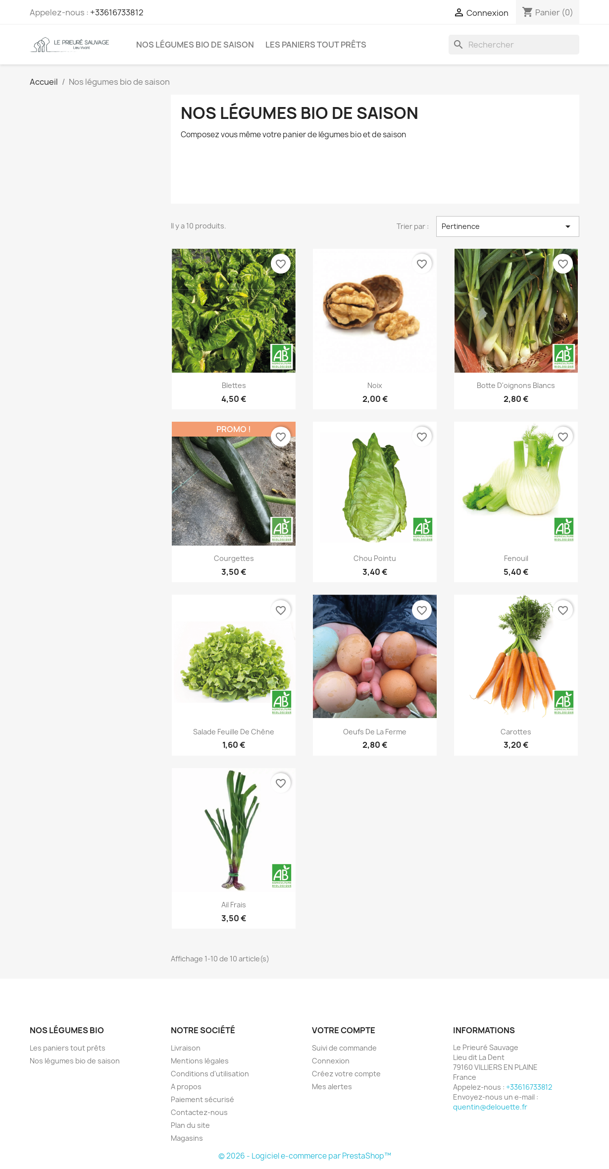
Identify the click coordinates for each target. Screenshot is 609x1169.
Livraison (186, 1048)
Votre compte (343, 1030)
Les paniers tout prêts (315, 44)
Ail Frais (233, 904)
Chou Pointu (375, 558)
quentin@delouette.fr (490, 1107)
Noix (374, 385)
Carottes (516, 731)
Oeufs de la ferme (374, 731)
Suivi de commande (344, 1048)
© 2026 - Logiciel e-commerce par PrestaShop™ (304, 1156)
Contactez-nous (199, 1112)
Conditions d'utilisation (210, 1073)
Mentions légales (200, 1060)
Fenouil (516, 558)
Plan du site (190, 1125)
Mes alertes (332, 1086)
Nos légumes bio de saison (195, 44)
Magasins (187, 1138)
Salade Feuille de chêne (233, 731)
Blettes (234, 385)
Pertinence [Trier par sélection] (508, 226)
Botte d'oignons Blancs (516, 385)
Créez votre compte (346, 1073)
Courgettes (234, 558)
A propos (186, 1086)
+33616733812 (117, 12)
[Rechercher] (514, 45)
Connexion (331, 1060)
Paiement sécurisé (202, 1099)
